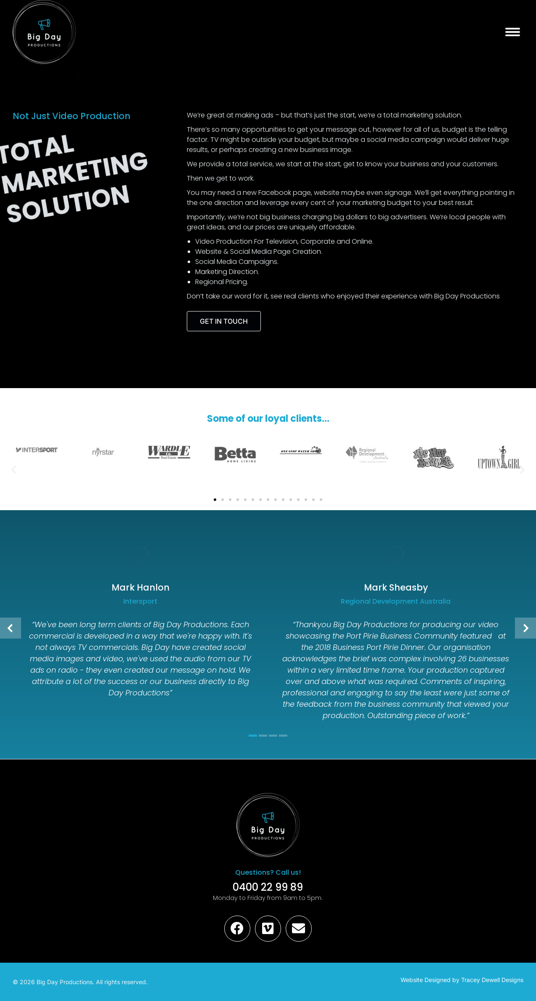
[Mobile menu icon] (512, 32)
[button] (13, 469)
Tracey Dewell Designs (492, 979)
